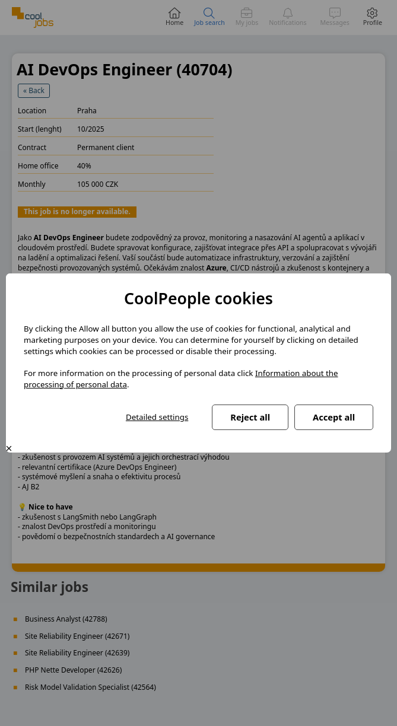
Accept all (334, 417)
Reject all (250, 417)
